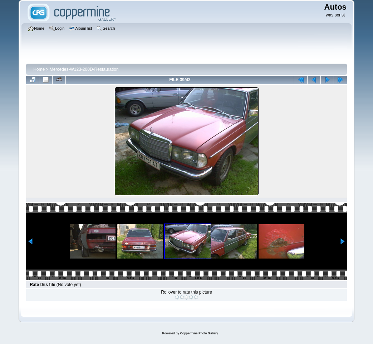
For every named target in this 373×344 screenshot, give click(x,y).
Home (39, 69)
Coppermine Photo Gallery (199, 333)
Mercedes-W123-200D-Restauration (84, 69)
